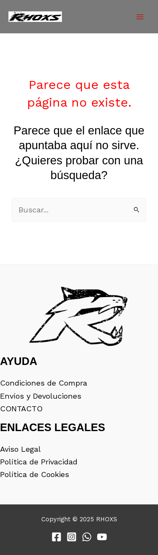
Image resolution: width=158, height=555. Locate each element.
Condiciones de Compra (43, 382)
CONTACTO (21, 408)
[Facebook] (56, 537)
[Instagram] (72, 537)
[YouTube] (102, 537)
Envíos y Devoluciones (40, 395)
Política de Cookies (34, 474)
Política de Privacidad (39, 461)
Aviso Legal (20, 449)
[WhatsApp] (87, 537)
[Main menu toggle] (140, 17)
